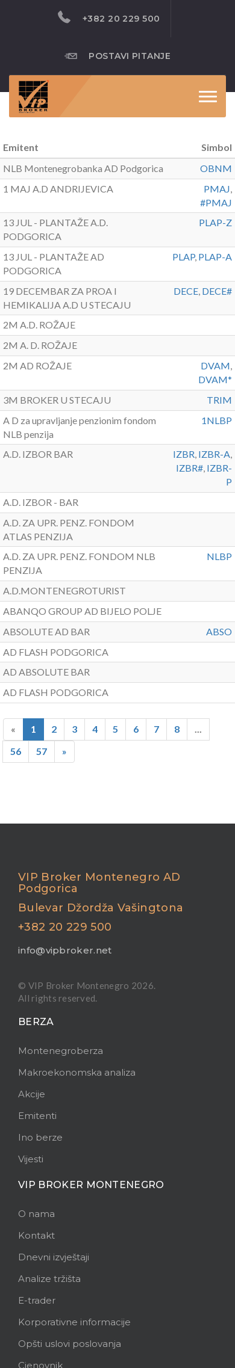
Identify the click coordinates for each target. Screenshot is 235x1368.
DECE (186, 291)
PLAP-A (215, 256)
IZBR (184, 454)
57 (41, 751)
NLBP (219, 556)
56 (15, 751)
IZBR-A (214, 454)
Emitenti (37, 1115)
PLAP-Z (215, 222)
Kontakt (36, 1235)
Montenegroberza (60, 1050)
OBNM (216, 168)
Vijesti (30, 1159)
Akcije (31, 1094)
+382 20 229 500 (109, 17)
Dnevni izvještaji (53, 1257)
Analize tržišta (49, 1278)
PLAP (183, 256)
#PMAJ (216, 202)
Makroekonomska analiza (77, 1072)
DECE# (217, 291)
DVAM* (215, 379)
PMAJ (217, 188)
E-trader (36, 1300)
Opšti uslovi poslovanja (69, 1343)
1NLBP (216, 420)
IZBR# (189, 467)
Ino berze (40, 1137)
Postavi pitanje (117, 55)
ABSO (219, 631)
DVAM (215, 365)
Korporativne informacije (74, 1322)
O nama (36, 1213)
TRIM (219, 399)
